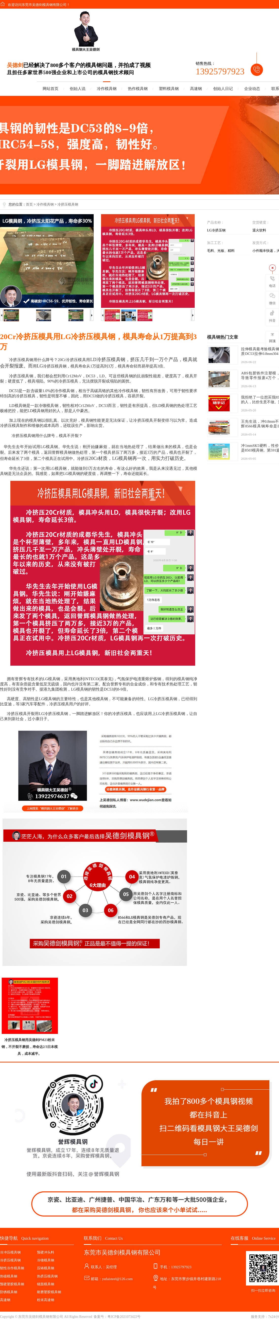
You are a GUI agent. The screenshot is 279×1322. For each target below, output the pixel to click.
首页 (29, 204)
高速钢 (196, 89)
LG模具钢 (49, 447)
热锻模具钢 (8, 1276)
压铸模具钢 (45, 1268)
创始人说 (78, 89)
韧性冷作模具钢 (12, 1268)
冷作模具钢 (107, 89)
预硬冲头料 (45, 1252)
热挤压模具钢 (47, 1276)
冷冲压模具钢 (10, 1252)
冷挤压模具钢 (67, 204)
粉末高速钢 (45, 1300)
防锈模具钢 (8, 1292)
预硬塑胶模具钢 (12, 1284)
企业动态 (252, 89)
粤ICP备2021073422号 (123, 1317)
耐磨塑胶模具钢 (49, 1292)
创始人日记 (223, 89)
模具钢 (27, 360)
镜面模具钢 (45, 1284)
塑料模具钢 (169, 89)
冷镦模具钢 (45, 1260)
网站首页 (50, 89)
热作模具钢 (138, 89)
